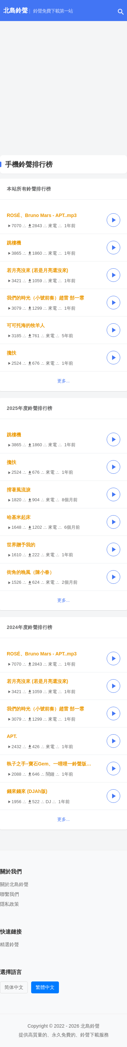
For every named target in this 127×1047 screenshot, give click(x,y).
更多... (63, 380)
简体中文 (13, 987)
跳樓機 (14, 243)
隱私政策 (9, 904)
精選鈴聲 (9, 944)
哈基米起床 (18, 517)
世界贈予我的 (21, 544)
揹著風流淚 (18, 489)
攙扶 (11, 353)
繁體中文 (45, 987)
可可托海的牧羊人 (26, 325)
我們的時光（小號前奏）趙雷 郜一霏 (45, 298)
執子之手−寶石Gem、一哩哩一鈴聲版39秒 (52, 763)
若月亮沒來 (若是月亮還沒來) (37, 270)
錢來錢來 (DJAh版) (27, 791)
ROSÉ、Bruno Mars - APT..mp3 (42, 215)
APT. (12, 736)
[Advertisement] (63, 88)
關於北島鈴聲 (14, 884)
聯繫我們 (9, 894)
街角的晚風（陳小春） (30, 572)
